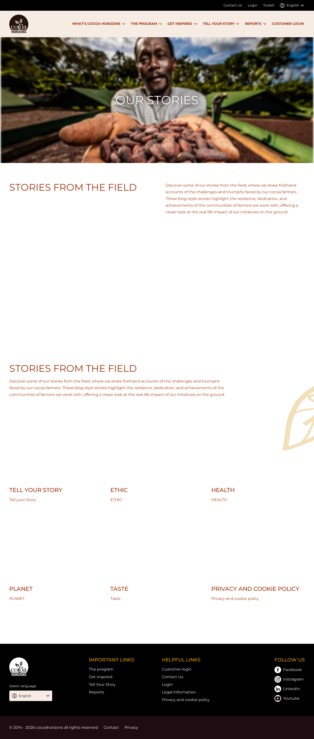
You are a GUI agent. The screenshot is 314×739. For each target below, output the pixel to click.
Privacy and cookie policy (255, 588)
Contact (111, 727)
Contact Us (232, 5)
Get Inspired (100, 677)
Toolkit (268, 5)
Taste (119, 588)
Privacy (131, 727)
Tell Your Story (102, 684)
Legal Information (179, 692)
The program (101, 669)
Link (157, 619)
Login (252, 5)
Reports (96, 692)
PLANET (21, 588)
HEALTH (223, 490)
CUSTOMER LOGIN (288, 23)
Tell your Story (35, 490)
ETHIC (119, 490)
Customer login (177, 669)
